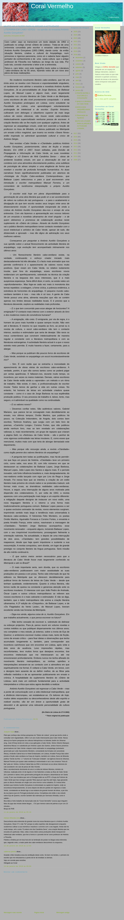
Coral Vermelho (52, 6)
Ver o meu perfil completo (105, 99)
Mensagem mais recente (13, 912)
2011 (76, 153)
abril (77, 80)
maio (78, 77)
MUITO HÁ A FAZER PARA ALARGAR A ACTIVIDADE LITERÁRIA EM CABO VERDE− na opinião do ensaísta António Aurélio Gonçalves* (36, 29)
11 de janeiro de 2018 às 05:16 (17, 812)
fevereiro (79, 87)
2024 (76, 35)
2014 (76, 143)
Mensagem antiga (62, 912)
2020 (76, 48)
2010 (76, 156)
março (78, 84)
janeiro (78, 90)
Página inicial (39, 912)
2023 (76, 38)
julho (77, 74)
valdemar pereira (10, 852)
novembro (79, 61)
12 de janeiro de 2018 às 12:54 (17, 846)
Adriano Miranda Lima (12, 818)
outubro (79, 64)
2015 (76, 140)
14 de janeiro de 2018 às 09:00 (17, 866)
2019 (76, 51)
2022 (76, 41)
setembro (79, 67)
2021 (76, 45)
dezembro (79, 57)
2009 (76, 160)
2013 (76, 146)
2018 (76, 54)
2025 (76, 31)
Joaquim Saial (9, 732)
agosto (78, 71)
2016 (76, 137)
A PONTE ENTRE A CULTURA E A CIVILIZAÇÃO (82, 95)
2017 (76, 133)
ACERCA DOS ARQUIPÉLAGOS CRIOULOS (82, 109)
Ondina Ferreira (104, 95)
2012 (76, 150)
